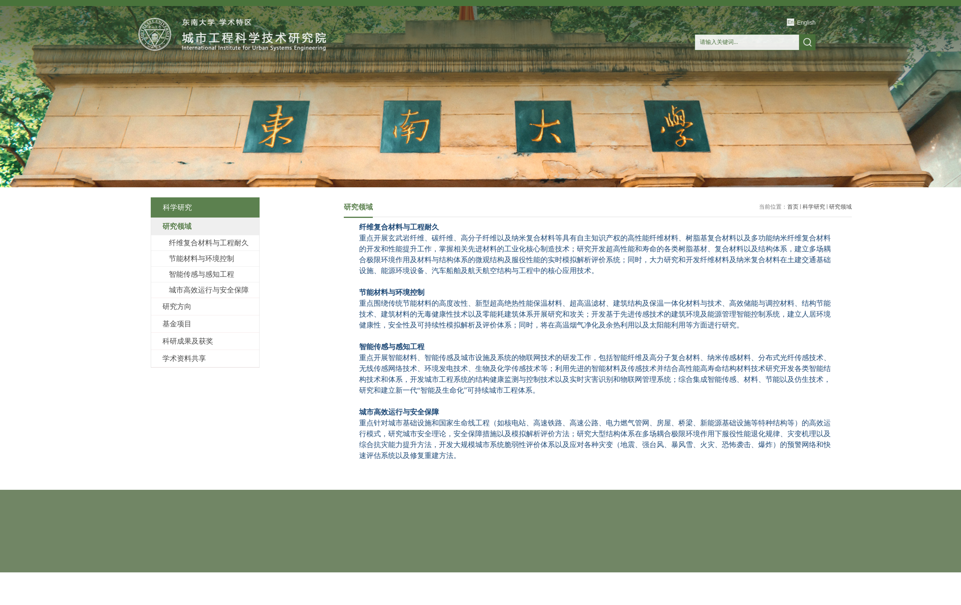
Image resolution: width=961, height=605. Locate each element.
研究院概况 (261, 94)
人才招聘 (699, 94)
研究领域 (926, 206)
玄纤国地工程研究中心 (627, 94)
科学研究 (378, 94)
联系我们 (758, 94)
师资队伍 (319, 94)
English (826, 22)
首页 (202, 94)
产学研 (554, 94)
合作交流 (496, 94)
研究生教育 (437, 94)
